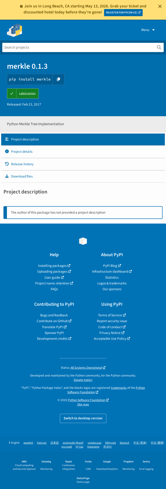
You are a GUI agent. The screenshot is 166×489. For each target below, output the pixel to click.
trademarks (119, 388)
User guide (52, 277)
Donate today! (83, 380)
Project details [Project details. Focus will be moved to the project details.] (18, 151)
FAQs (54, 289)
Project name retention (52, 283)
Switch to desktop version (83, 418)
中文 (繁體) (157, 443)
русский (66, 447)
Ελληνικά (110, 443)
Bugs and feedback (54, 315)
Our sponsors (112, 289)
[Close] (160, 6)
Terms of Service (110, 315)
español (28, 443)
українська (94, 443)
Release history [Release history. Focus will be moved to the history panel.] (19, 164)
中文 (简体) (140, 443)
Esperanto (93, 447)
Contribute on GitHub (52, 321)
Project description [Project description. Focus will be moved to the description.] (22, 139)
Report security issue (112, 321)
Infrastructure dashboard (110, 271)
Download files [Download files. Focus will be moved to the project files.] (19, 176)
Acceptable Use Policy (110, 338)
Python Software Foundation (86, 400)
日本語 (54, 443)
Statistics (112, 277)
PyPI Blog (110, 265)
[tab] (83, 140)
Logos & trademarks (111, 283)
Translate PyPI (52, 327)
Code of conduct (110, 327)
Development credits (52, 338)
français (41, 443)
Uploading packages (52, 271)
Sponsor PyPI (54, 332)
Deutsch (124, 443)
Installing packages (52, 265)
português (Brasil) (73, 443)
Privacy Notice (110, 332)
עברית (79, 447)
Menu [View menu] (148, 29)
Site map (83, 404)
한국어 (107, 447)
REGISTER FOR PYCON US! (121, 13)
